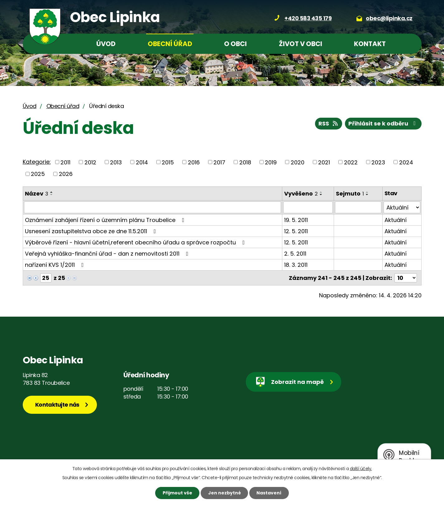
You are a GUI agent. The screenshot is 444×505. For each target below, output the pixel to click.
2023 (378, 162)
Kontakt (370, 43)
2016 (194, 162)
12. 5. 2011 (296, 231)
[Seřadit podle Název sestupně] (51, 194)
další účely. (361, 468)
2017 (219, 162)
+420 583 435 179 (308, 18)
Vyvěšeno (301, 193)
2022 (351, 162)
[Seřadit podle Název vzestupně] (51, 192)
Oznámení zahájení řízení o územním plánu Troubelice (106, 220)
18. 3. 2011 (296, 265)
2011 (65, 162)
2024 (406, 162)
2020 (297, 162)
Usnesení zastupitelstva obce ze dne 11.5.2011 (92, 231)
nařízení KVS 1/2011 (55, 265)
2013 (116, 162)
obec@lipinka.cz (389, 18)
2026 (66, 174)
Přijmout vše (177, 493)
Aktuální (395, 220)
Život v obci (300, 43)
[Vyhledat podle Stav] (402, 207)
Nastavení (268, 493)
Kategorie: (37, 162)
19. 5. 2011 (296, 220)
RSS (328, 123)
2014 (142, 162)
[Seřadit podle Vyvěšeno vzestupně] (321, 192)
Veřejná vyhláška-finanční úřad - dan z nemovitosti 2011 (108, 253)
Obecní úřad (170, 43)
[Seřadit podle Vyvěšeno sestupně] (321, 194)
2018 (245, 162)
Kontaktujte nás (57, 404)
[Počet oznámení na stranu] (405, 277)
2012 (90, 162)
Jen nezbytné (224, 493)
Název (36, 193)
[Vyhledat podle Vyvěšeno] (308, 207)
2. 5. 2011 (295, 253)
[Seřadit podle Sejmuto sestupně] (367, 194)
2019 (271, 162)
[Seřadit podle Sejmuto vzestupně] (367, 192)
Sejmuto (350, 193)
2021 (324, 162)
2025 (38, 174)
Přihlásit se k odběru (383, 123)
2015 (168, 162)
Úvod (106, 43)
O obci (235, 43)
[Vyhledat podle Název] (152, 207)
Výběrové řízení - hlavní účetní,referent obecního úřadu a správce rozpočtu (136, 242)
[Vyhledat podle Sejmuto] (358, 207)
